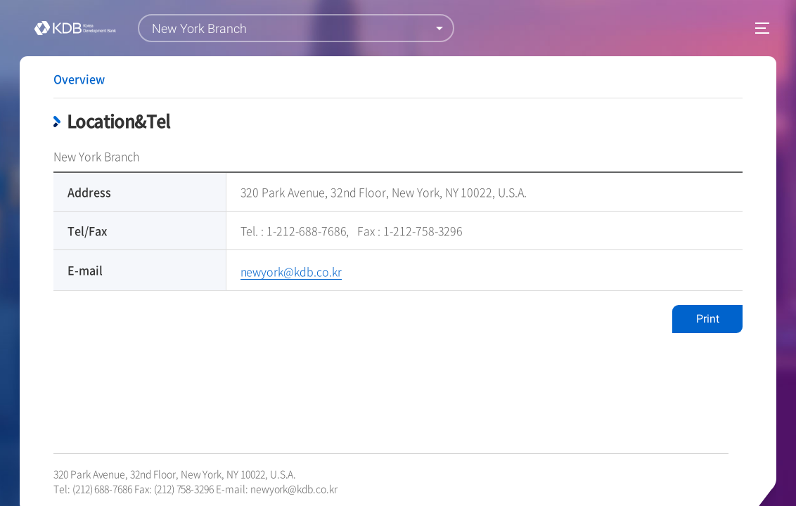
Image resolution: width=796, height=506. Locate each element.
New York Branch (199, 28)
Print (707, 318)
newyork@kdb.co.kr (294, 488)
